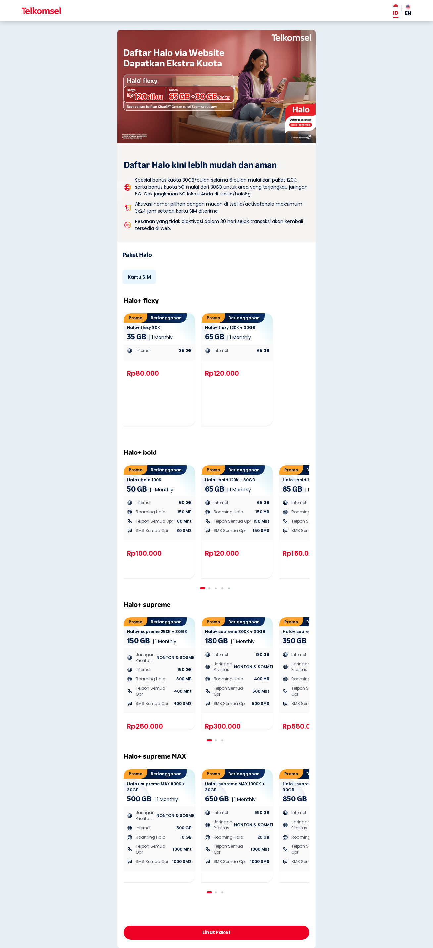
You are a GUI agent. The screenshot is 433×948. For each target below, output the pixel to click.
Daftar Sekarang (216, 932)
